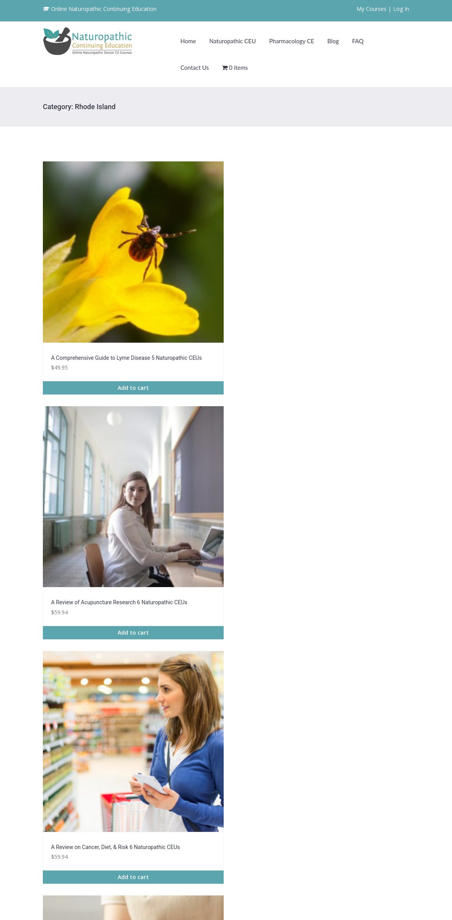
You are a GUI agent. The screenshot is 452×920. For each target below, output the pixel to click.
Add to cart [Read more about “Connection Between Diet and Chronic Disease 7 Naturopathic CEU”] (178, 635)
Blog (333, 40)
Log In (401, 8)
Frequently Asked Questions (362, 812)
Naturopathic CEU (232, 40)
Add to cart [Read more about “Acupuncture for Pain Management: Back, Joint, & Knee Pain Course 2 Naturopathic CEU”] (84, 471)
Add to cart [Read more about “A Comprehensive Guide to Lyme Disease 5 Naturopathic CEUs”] (84, 307)
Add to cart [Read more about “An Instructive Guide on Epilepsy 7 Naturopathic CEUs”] (273, 471)
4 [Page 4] (246, 686)
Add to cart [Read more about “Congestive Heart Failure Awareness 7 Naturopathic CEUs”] (84, 635)
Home (188, 40)
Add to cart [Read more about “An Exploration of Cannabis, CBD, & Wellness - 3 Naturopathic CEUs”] (178, 471)
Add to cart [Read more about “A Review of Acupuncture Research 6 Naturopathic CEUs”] (178, 307)
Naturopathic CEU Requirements (367, 801)
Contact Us (194, 67)
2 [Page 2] (207, 686)
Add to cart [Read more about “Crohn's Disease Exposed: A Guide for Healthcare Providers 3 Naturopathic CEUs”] (273, 644)
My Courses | (374, 8)
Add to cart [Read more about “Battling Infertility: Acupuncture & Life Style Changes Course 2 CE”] (367, 471)
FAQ (358, 40)
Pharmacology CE (291, 40)
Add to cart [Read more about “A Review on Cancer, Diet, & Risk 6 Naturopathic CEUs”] (273, 298)
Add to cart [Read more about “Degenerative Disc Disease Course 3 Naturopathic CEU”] (367, 626)
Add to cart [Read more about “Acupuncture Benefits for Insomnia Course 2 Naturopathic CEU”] (367, 307)
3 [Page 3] (226, 686)
